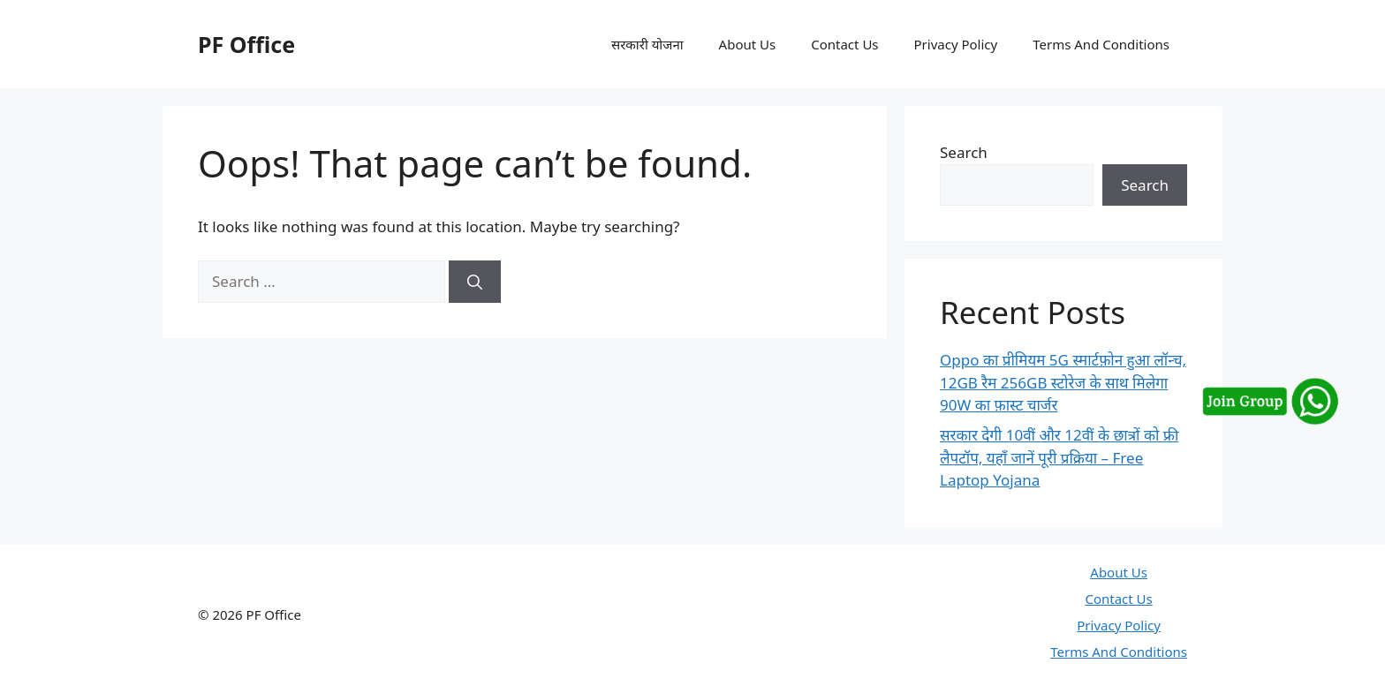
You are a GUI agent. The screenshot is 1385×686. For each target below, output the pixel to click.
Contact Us (844, 44)
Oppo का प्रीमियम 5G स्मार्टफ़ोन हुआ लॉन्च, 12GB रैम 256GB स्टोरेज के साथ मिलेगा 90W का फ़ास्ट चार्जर (1063, 382)
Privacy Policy (956, 44)
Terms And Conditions (1101, 44)
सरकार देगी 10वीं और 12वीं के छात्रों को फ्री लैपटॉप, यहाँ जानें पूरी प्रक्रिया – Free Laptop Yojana (1059, 457)
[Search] (475, 281)
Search (964, 152)
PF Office (246, 44)
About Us (747, 44)
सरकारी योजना (647, 44)
